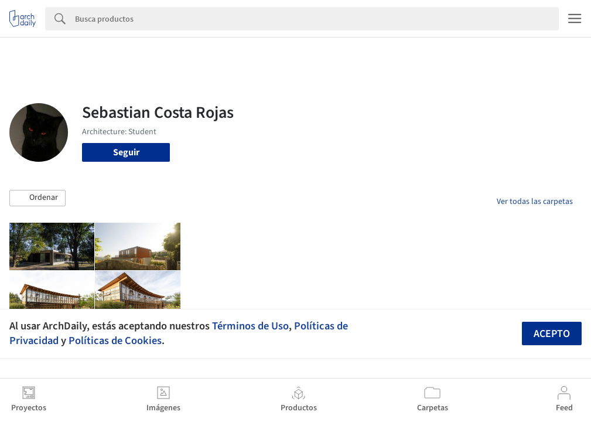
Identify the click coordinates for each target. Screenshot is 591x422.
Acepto (552, 333)
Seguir (126, 152)
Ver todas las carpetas (535, 202)
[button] (37, 198)
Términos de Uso (250, 325)
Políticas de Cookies (115, 340)
